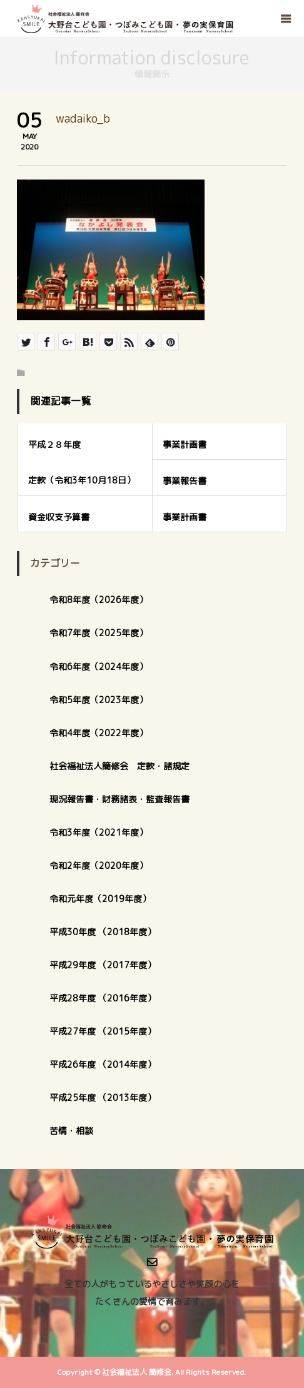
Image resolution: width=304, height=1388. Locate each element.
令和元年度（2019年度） (100, 898)
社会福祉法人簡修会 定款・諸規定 (119, 766)
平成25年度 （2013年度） (102, 1097)
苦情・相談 (71, 1131)
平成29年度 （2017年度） (107, 965)
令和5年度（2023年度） (98, 700)
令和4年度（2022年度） (98, 733)
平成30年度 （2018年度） (102, 932)
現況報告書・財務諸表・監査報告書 (119, 799)
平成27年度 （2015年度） (102, 1031)
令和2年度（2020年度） (98, 865)
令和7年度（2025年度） (98, 633)
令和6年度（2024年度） (98, 666)
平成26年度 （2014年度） (102, 1064)
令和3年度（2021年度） (98, 832)
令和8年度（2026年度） (98, 599)
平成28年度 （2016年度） (102, 998)
